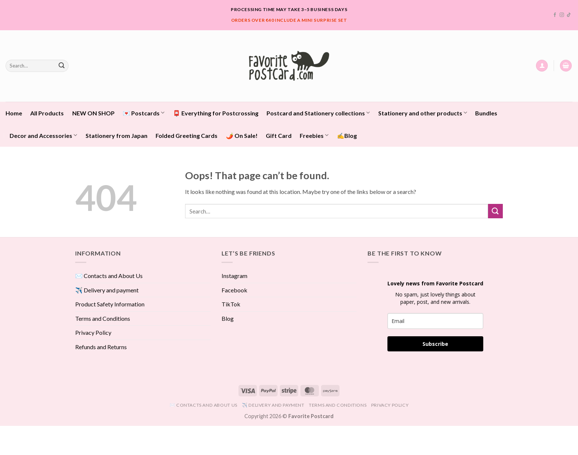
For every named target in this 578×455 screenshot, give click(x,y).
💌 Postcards (143, 112)
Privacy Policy (93, 332)
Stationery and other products (422, 112)
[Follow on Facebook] (555, 15)
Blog (228, 318)
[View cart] (566, 66)
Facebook (234, 290)
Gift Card (279, 135)
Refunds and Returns (101, 346)
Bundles (486, 113)
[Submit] (61, 65)
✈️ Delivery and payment (107, 290)
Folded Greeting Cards (186, 135)
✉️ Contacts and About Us (109, 275)
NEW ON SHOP (93, 113)
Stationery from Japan (116, 135)
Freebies (314, 135)
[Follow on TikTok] (569, 15)
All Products (47, 113)
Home (14, 113)
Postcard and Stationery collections (318, 112)
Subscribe (435, 343)
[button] (542, 66)
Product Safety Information (109, 304)
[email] (435, 321)
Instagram (234, 275)
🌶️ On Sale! (242, 135)
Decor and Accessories (43, 135)
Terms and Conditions (102, 318)
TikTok (231, 304)
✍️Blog (347, 135)
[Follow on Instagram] (562, 15)
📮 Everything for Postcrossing (215, 113)
